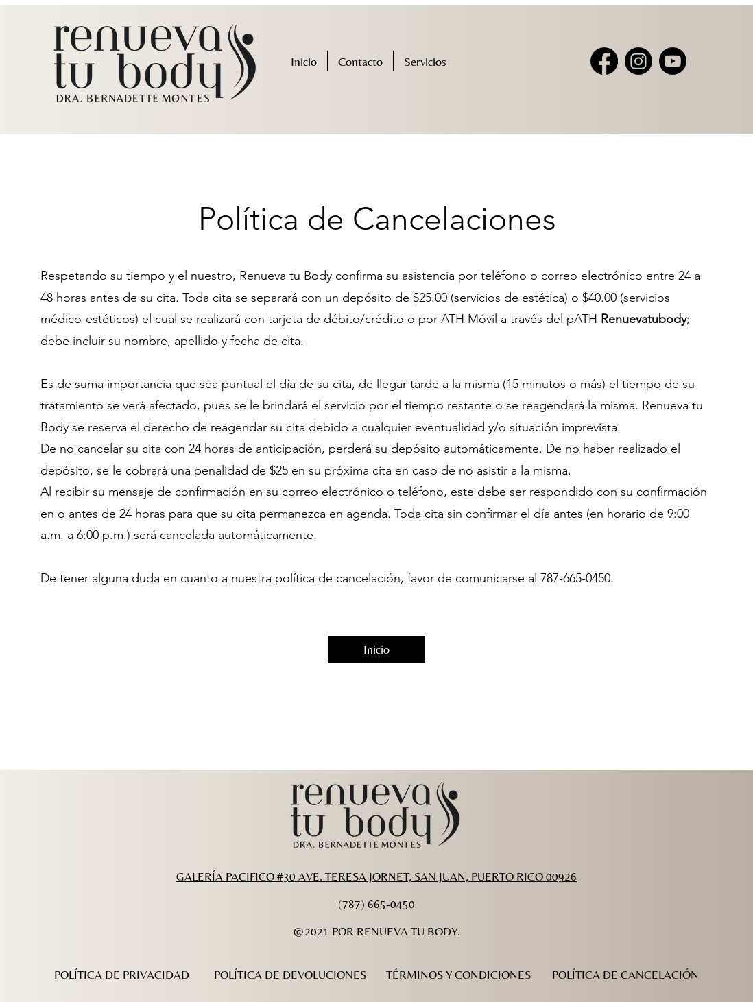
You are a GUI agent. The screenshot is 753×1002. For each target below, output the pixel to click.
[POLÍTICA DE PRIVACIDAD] (121, 974)
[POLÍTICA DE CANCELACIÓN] (625, 974)
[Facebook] (604, 61)
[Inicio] (376, 649)
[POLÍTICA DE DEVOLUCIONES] (289, 974)
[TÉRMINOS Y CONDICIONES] (458, 974)
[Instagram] (638, 61)
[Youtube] (672, 61)
